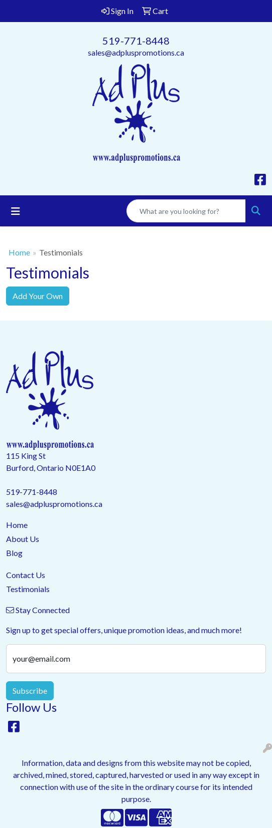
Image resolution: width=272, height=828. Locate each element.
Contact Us (25, 575)
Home (19, 252)
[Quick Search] (186, 210)
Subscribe (30, 690)
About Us (22, 538)
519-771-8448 (136, 41)
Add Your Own (38, 296)
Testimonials (28, 589)
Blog (14, 553)
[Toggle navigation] (15, 211)
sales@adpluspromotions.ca (136, 52)
